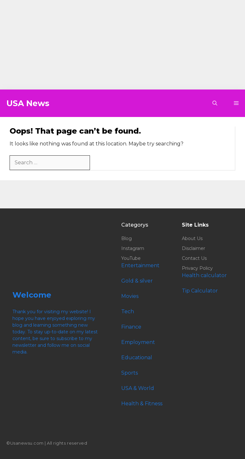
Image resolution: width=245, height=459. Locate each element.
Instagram (132, 248)
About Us (192, 238)
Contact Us (194, 258)
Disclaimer (193, 248)
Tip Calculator (200, 291)
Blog (126, 238)
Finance (131, 327)
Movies (129, 296)
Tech (127, 311)
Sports (129, 373)
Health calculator (204, 275)
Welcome (31, 295)
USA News (27, 103)
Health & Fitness (141, 404)
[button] (215, 103)
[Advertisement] (122, 44)
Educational (136, 357)
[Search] (100, 163)
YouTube (131, 258)
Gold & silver (137, 281)
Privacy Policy (197, 268)
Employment (138, 342)
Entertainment (140, 265)
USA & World (137, 388)
